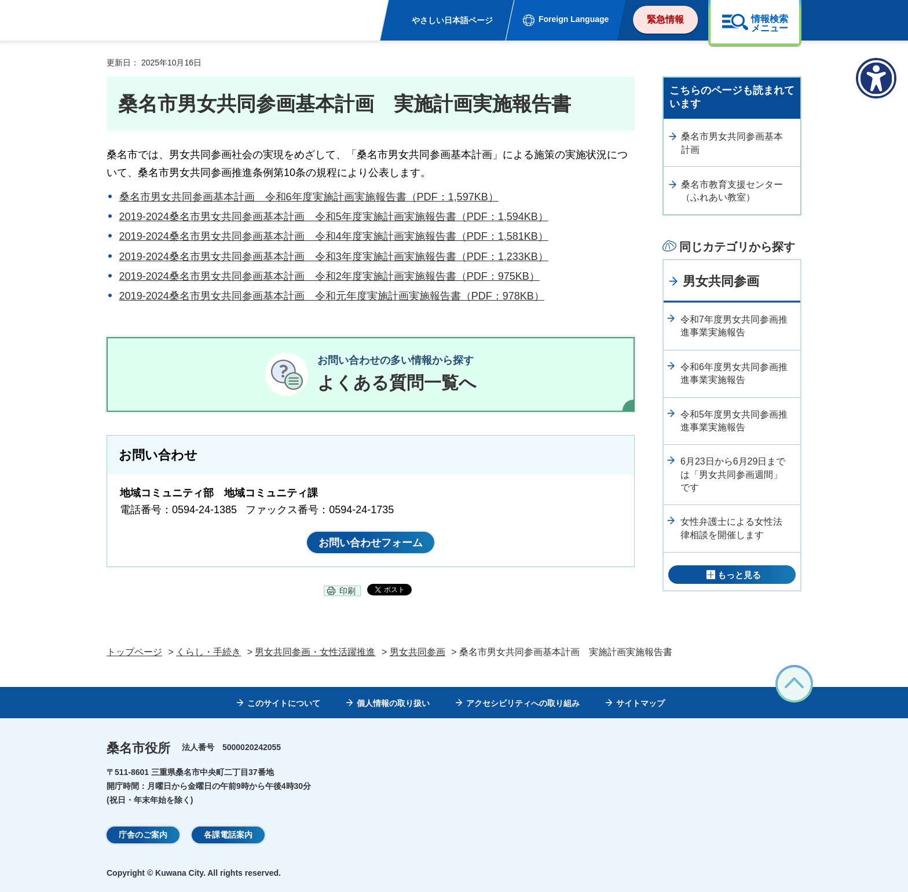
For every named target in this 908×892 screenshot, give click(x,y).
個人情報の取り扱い (393, 703)
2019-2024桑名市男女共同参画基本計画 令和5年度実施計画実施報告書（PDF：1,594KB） (333, 216)
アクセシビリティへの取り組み (523, 703)
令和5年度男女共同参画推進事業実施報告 (734, 421)
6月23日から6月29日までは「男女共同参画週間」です (732, 474)
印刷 (347, 590)
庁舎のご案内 (143, 834)
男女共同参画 (721, 281)
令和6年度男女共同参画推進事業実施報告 (734, 373)
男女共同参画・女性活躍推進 (315, 652)
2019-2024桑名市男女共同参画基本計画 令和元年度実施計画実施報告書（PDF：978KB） (331, 296)
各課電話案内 (228, 834)
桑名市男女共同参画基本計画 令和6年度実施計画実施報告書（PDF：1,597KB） (309, 197)
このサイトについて (283, 703)
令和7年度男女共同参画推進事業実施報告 (734, 326)
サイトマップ (640, 703)
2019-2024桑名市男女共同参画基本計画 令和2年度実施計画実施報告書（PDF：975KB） (329, 276)
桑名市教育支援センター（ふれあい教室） (732, 191)
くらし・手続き (208, 652)
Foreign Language (574, 19)
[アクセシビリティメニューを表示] (876, 78)
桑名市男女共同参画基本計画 (732, 142)
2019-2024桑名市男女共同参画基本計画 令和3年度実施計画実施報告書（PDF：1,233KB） (333, 256)
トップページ (134, 652)
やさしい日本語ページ (452, 20)
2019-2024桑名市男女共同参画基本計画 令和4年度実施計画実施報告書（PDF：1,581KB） (333, 236)
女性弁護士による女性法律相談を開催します (731, 528)
